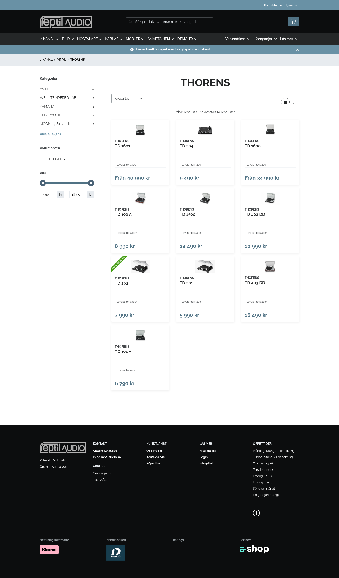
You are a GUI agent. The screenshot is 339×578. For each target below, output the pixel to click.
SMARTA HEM (161, 39)
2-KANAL (49, 39)
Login (204, 457)
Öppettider (154, 451)
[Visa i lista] (295, 102)
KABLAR (114, 39)
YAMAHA (67, 106)
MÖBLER (135, 39)
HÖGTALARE (89, 39)
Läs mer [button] (288, 39)
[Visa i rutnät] (285, 102)
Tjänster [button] (291, 5)
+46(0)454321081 (105, 451)
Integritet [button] (206, 463)
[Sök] (169, 21)
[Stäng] (297, 49)
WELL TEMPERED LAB (67, 98)
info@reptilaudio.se (107, 457)
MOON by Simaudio (67, 124)
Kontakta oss (273, 5)
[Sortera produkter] (128, 98)
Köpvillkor (153, 463)
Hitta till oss (208, 451)
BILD (68, 39)
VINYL (61, 59)
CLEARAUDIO (67, 115)
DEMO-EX (187, 39)
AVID (67, 89)
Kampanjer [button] (266, 39)
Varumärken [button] (237, 39)
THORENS (77, 59)
